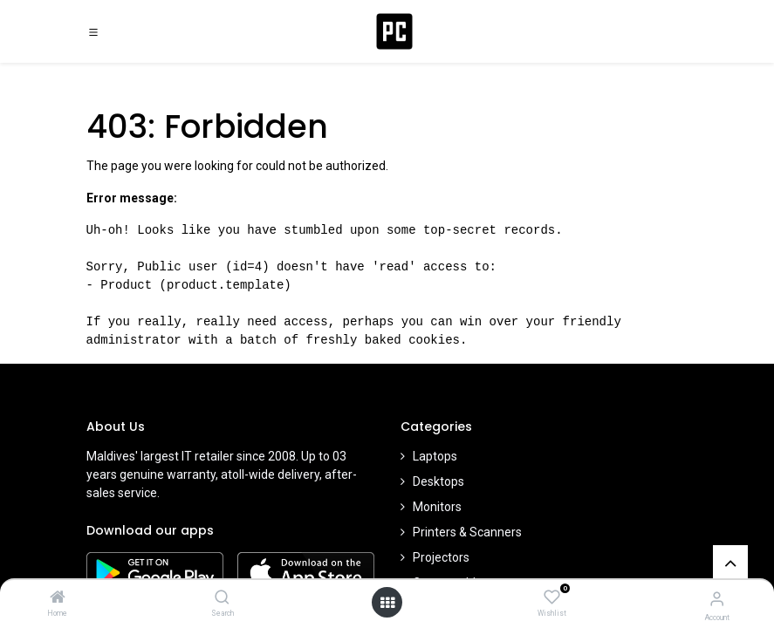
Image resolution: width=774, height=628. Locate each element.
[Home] (57, 598)
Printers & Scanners (467, 532)
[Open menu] (387, 602)
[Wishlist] (552, 597)
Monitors (437, 507)
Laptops (435, 456)
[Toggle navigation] (93, 31)
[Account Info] (717, 599)
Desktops (438, 481)
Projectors (441, 557)
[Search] (222, 598)
